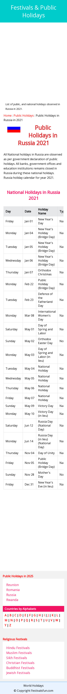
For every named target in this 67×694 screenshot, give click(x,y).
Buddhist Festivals (20, 668)
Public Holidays (24, 115)
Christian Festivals (20, 663)
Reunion (12, 585)
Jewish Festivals (18, 673)
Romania (13, 590)
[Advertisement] (33, 59)
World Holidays (33, 686)
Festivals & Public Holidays (33, 11)
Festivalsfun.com (42, 691)
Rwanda (12, 600)
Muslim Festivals (19, 653)
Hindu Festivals (18, 648)
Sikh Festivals (16, 658)
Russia (11, 595)
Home (8, 115)
